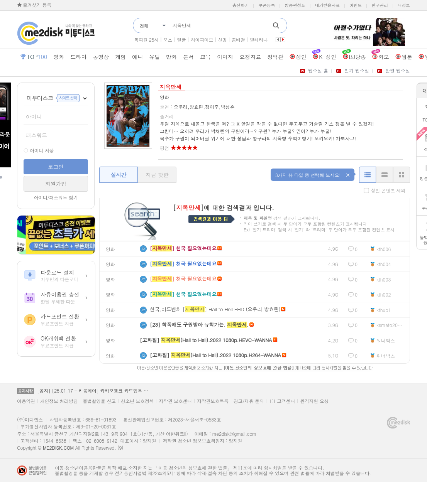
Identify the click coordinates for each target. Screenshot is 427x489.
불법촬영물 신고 (99, 401)
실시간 (118, 175)
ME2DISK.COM (58, 447)
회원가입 (55, 183)
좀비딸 (238, 39)
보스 (167, 39)
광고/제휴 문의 (249, 401)
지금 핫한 (157, 175)
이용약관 (26, 401)
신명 (222, 39)
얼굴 (181, 39)
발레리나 (259, 39)
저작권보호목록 (213, 401)
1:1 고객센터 (282, 401)
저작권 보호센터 (175, 401)
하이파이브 (202, 39)
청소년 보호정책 (137, 401)
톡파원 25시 (146, 39)
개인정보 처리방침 (59, 401)
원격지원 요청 (314, 401)
